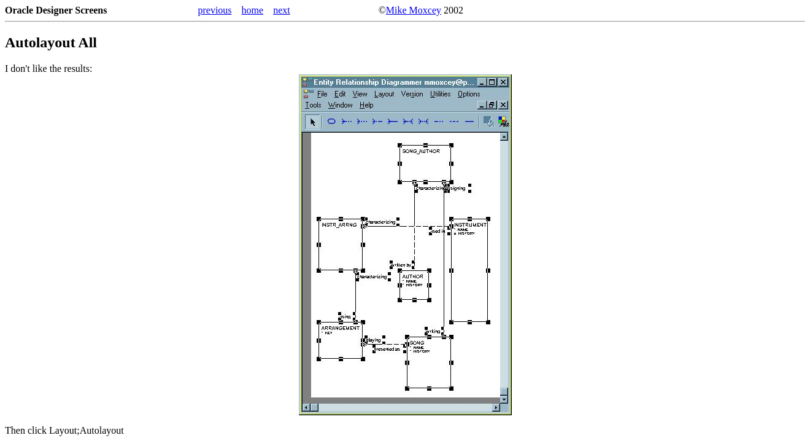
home (253, 10)
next (281, 10)
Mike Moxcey (413, 10)
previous (214, 10)
